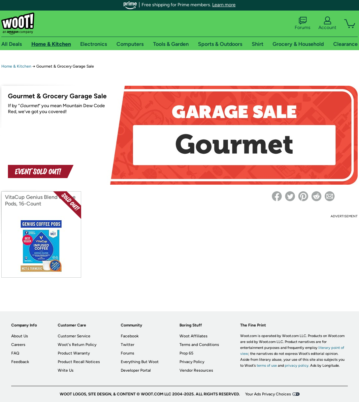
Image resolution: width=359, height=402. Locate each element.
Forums (302, 23)
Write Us (66, 370)
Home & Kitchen (16, 66)
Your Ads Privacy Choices (268, 394)
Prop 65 (186, 353)
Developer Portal (136, 370)
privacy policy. (297, 365)
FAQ (15, 353)
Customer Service (74, 336)
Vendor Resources (196, 370)
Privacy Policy (192, 361)
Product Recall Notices (79, 361)
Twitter (127, 344)
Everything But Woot (140, 361)
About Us (19, 336)
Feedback (20, 361)
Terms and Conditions (199, 344)
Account (327, 23)
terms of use (267, 365)
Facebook (130, 336)
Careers (18, 344)
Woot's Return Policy (77, 344)
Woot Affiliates (194, 336)
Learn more (224, 5)
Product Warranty (74, 353)
